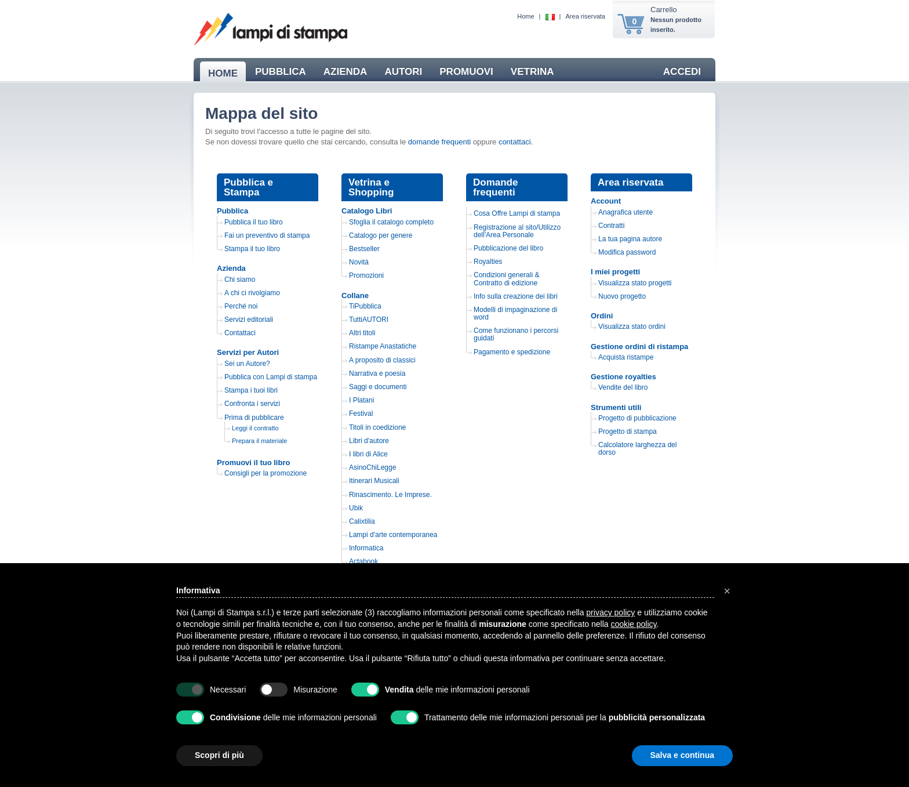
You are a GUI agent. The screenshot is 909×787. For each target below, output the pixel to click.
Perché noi (240, 306)
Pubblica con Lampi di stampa (270, 377)
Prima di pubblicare (254, 418)
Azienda (231, 268)
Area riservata (585, 16)
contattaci (515, 141)
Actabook (363, 561)
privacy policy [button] (610, 612)
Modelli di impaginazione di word (515, 313)
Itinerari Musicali (374, 481)
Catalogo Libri (366, 210)
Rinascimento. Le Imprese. (390, 495)
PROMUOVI (466, 71)
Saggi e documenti (377, 387)
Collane (355, 295)
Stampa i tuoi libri (251, 390)
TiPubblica (365, 306)
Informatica (366, 548)
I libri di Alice (368, 454)
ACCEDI (682, 71)
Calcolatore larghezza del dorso (637, 448)
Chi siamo (239, 279)
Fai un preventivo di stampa (267, 235)
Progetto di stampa (627, 431)
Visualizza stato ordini (632, 326)
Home (525, 16)
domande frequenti (439, 141)
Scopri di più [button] (219, 755)
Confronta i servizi (252, 404)
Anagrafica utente (625, 212)
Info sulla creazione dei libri (516, 296)
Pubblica (232, 210)
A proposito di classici (382, 360)
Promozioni (366, 275)
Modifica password (627, 252)
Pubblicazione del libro (508, 248)
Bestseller (364, 249)
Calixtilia (362, 521)
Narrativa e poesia (377, 373)
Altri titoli (362, 333)
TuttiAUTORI (368, 319)
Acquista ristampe (625, 357)
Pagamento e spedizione (512, 352)
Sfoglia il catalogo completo (391, 222)
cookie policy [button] (633, 624)
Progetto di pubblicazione (637, 418)
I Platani (361, 400)
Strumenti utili (616, 407)
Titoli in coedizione (377, 427)
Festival (361, 413)
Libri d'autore (369, 441)
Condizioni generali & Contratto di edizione (506, 278)
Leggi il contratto (255, 428)
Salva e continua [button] (682, 755)
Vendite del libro (623, 387)
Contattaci (240, 333)
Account (606, 201)
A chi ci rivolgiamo (252, 293)
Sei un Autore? (247, 364)
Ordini (602, 315)
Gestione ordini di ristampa (639, 346)
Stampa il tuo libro (252, 249)
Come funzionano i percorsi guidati (516, 334)
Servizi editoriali (248, 319)
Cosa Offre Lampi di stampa (517, 213)
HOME (223, 73)
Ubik (356, 508)
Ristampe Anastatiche (382, 346)
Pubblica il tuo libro (253, 222)
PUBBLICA (280, 71)
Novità (359, 262)
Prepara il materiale (259, 440)
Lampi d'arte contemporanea (393, 535)
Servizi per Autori (248, 352)
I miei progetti (615, 271)
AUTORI (403, 71)
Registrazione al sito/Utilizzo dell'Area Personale (517, 231)
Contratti (611, 226)
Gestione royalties (623, 376)
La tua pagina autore (630, 239)
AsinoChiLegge (372, 467)
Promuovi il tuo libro (253, 462)
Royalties (488, 262)
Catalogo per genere (380, 235)
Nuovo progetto (622, 296)
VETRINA (532, 71)
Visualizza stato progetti (635, 283)
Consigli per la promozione (265, 473)
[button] (727, 591)
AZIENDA (345, 71)
